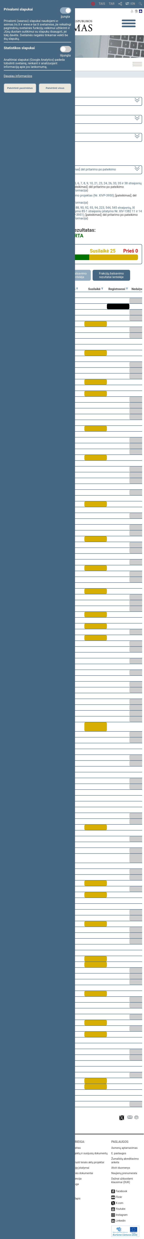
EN (133, 3)
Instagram (122, 1214)
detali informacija (75, 190)
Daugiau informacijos (18, 76)
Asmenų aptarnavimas (124, 1147)
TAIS (102, 3)
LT (127, 3)
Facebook (121, 1191)
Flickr (119, 1197)
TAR (112, 3)
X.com (119, 1203)
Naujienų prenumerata (124, 1173)
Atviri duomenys (120, 1167)
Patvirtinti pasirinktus (20, 88)
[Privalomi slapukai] (65, 10)
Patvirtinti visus (55, 88)
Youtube (120, 1208)
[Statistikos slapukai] (65, 49)
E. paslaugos (118, 1153)
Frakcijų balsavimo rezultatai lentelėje (111, 275)
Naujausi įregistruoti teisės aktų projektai (80, 1162)
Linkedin (120, 1220)
